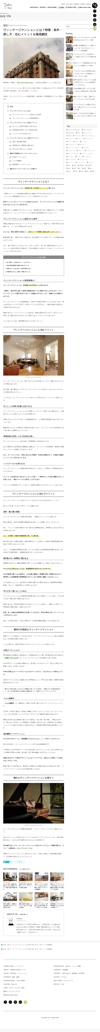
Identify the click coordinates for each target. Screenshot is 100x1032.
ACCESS (88, 4)
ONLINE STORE (71, 7)
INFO (71, 4)
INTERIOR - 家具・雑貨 (11, 977)
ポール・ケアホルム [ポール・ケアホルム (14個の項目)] (73, 153)
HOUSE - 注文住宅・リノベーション (15, 973)
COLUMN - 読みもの (10, 984)
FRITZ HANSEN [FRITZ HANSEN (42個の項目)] (87, 130)
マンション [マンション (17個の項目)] (71, 156)
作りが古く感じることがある (20, 149)
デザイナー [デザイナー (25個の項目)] (82, 144)
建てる (5, 25)
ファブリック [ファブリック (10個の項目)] (71, 150)
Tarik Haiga (33, 825)
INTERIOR (43, 7)
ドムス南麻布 (15, 161)
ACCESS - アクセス (60, 977)
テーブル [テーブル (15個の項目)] (83, 141)
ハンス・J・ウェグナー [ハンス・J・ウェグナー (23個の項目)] (74, 147)
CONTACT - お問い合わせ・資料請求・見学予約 (69, 973)
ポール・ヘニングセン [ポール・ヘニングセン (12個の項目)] (87, 153)
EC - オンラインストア (12, 991)
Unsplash (38, 377)
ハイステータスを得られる (20, 134)
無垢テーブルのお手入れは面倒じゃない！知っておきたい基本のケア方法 (84, 116)
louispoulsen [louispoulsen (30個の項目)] (71, 132)
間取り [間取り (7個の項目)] (93, 171)
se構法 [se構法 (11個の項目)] (69, 135)
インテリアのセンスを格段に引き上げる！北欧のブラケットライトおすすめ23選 (84, 107)
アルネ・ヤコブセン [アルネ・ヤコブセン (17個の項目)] (89, 135)
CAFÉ (67, 4)
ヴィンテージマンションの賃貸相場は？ (24, 118)
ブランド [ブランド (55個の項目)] (80, 150)
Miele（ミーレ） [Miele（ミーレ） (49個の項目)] (87, 132)
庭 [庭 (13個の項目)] (79, 168)
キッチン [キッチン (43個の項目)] (79, 138)
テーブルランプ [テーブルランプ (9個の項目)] (72, 144)
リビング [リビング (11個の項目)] (90, 162)
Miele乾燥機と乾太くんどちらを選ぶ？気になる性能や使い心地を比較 (84, 90)
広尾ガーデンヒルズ (17, 157)
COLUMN (61, 7)
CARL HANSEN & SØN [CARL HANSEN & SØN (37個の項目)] (74, 130)
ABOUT (63, 4)
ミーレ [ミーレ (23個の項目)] (78, 156)
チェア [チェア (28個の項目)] (76, 141)
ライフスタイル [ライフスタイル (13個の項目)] (72, 159)
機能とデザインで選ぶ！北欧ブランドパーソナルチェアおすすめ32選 (84, 98)
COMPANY (76, 4)
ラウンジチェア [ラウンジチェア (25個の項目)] (83, 159)
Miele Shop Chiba (84, 7)
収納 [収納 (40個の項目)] (69, 168)
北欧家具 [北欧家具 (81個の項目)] (81, 165)
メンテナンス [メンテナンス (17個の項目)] (87, 156)
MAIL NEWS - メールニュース (63, 980)
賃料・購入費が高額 (17, 142)
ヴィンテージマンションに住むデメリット (23, 138)
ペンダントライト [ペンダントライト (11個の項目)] (90, 150)
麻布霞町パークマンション (20, 164)
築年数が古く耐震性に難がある (21, 145)
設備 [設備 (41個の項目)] (81, 171)
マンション (14, 862)
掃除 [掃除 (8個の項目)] (85, 168)
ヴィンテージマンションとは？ (19, 111)
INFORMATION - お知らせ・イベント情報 (67, 966)
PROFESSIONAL (52, 7)
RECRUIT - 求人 (59, 984)
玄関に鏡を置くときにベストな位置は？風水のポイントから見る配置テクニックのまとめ (84, 82)
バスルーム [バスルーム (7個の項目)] (86, 147)
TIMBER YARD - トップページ (13, 966)
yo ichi (32, 377)
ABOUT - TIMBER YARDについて (15, 969)
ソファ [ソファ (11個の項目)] (69, 141)
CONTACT (82, 4)
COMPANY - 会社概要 (61, 969)
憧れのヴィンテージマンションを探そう (22, 169)
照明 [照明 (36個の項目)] (76, 171)
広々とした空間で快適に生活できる (23, 126)
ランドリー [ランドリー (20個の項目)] (71, 162)
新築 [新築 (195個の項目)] (90, 168)
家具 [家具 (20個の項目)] (75, 168)
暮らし (22, 862)
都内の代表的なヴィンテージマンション (22, 153)
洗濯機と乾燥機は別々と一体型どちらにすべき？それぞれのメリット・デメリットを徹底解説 (84, 48)
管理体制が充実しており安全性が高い (23, 130)
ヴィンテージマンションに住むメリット (22, 122)
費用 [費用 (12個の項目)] (87, 171)
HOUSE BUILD (34, 7)
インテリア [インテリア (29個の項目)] (71, 138)
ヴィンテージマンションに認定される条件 (25, 114)
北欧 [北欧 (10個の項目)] (75, 165)
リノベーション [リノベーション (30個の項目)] (81, 162)
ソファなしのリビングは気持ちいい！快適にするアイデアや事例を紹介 (84, 57)
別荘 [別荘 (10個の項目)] (69, 165)
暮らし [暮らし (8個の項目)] (69, 171)
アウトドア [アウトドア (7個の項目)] (77, 135)
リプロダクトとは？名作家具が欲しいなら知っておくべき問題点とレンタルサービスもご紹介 (84, 73)
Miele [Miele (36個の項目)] (78, 132)
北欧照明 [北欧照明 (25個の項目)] (89, 165)
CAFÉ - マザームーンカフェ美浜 (14, 988)
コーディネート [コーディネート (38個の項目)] (89, 138)
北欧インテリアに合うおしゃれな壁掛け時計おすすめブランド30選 (84, 39)
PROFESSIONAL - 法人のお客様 (14, 980)
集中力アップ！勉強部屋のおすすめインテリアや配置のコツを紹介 (84, 64)
